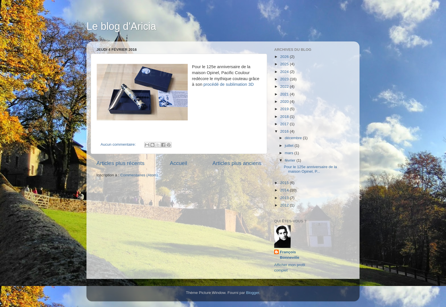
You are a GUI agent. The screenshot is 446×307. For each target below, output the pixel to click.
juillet (290, 145)
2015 (285, 183)
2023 (285, 79)
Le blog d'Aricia (121, 26)
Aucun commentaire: (119, 144)
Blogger (252, 293)
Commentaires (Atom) (139, 175)
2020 (285, 101)
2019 (285, 109)
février (290, 160)
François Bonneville (289, 255)
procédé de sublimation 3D (228, 84)
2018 (285, 116)
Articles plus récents (120, 163)
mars (289, 153)
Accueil (178, 163)
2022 (285, 86)
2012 (285, 205)
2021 (285, 94)
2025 (285, 64)
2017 (285, 124)
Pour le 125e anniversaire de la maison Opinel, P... (310, 169)
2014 (285, 190)
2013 (285, 198)
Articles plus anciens (236, 163)
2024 (285, 72)
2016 (285, 131)
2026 (285, 57)
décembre (294, 138)
